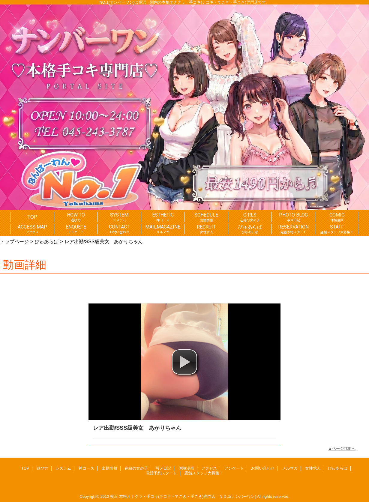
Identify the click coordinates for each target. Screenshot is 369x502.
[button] (184, 362)
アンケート (234, 468)
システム (63, 468)
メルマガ (290, 468)
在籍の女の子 (136, 468)
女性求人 (313, 468)
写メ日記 (163, 468)
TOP (32, 217)
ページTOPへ (344, 448)
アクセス (209, 468)
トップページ (14, 241)
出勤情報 (109, 468)
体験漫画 (186, 468)
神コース (86, 468)
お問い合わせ (262, 468)
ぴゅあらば (46, 241)
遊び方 (42, 468)
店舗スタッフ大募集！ (203, 473)
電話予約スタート (161, 473)
